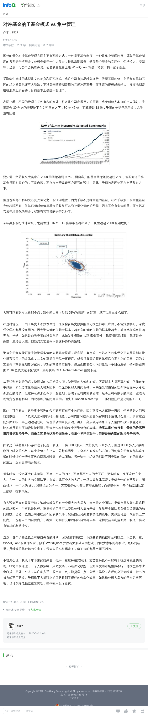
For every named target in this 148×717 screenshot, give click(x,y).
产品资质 (74, 698)
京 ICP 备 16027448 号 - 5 (74, 694)
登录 (142, 5)
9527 (15, 32)
